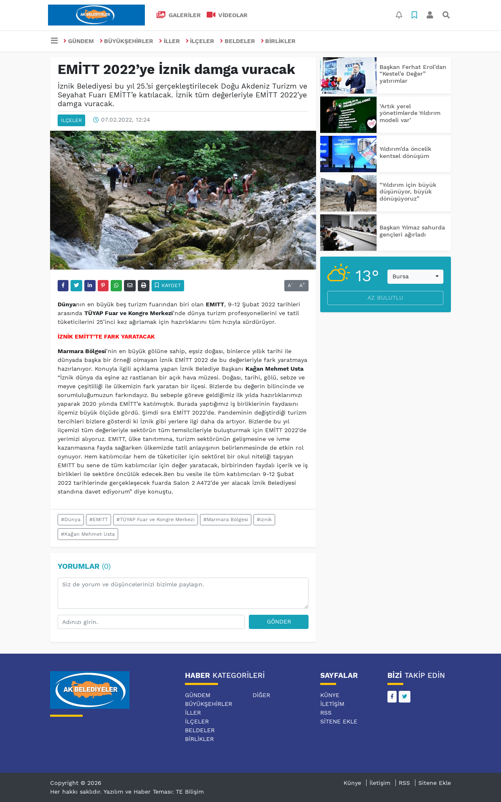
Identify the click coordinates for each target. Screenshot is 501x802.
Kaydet (168, 285)
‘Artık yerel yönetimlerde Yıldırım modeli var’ (410, 113)
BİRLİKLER (278, 41)
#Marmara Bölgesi (225, 519)
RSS (325, 712)
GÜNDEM (78, 41)
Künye (329, 695)
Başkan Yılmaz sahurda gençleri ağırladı (412, 231)
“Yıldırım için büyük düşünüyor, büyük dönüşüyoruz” (408, 191)
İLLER (169, 41)
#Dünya (71, 519)
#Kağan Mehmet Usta (88, 534)
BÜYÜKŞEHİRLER (127, 41)
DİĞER (261, 695)
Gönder (279, 621)
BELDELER (237, 41)
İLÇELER (200, 41)
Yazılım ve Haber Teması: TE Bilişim (154, 791)
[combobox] (415, 277)
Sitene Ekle (338, 721)
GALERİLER (179, 15)
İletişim (332, 703)
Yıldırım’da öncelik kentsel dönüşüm (405, 152)
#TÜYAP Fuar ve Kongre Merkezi (155, 519)
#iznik (264, 519)
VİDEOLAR (227, 15)
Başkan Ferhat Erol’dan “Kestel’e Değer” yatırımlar (413, 74)
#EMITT (98, 519)
